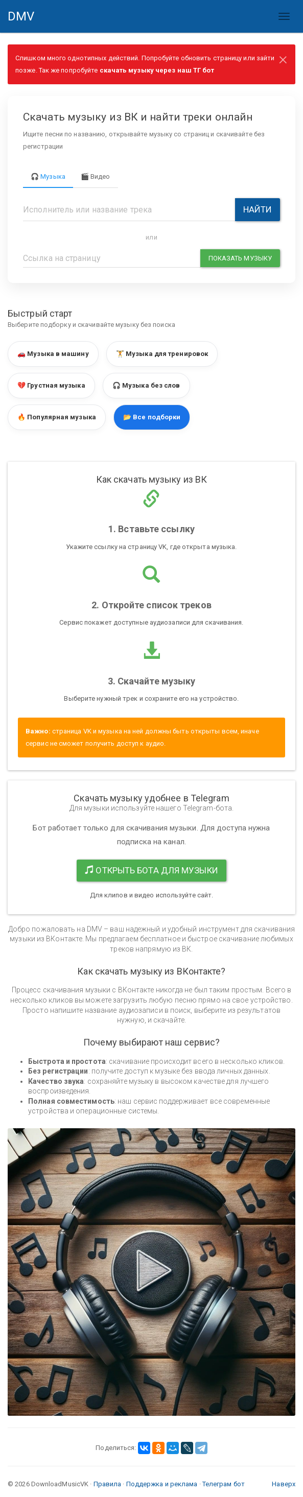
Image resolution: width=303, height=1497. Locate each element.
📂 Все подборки (151, 417)
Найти (257, 209)
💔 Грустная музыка (51, 385)
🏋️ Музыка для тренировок (162, 354)
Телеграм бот (223, 1484)
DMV (25, 21)
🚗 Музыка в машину (53, 354)
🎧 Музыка (48, 176)
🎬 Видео (95, 176)
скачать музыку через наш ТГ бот (157, 70)
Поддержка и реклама (162, 1484)
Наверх (283, 1484)
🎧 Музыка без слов (146, 385)
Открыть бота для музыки (151, 870)
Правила (108, 1484)
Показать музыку (240, 258)
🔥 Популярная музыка (56, 417)
